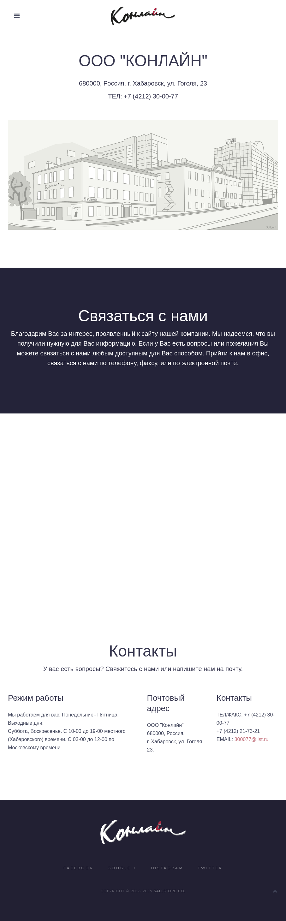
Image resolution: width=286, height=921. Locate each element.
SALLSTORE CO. (169, 890)
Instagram (167, 867)
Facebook (78, 867)
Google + (122, 867)
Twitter (210, 867)
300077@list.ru (252, 739)
